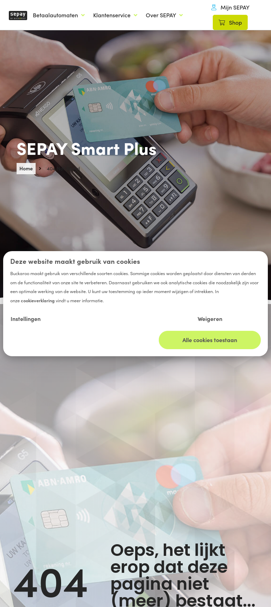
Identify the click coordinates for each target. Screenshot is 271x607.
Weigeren (210, 318)
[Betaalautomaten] (59, 15)
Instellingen (26, 318)
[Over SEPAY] (165, 15)
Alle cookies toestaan (209, 340)
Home (26, 168)
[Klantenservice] (116, 15)
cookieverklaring (38, 300)
